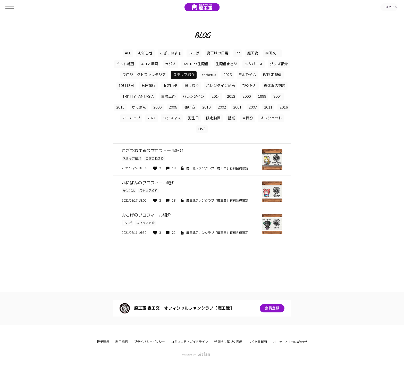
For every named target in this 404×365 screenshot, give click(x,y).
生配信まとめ (226, 64)
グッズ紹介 (279, 64)
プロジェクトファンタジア (144, 74)
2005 (173, 107)
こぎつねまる (170, 53)
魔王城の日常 (217, 53)
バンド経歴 (125, 64)
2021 (151, 118)
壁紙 (231, 118)
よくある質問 (257, 342)
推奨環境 (103, 342)
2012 (231, 96)
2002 (222, 107)
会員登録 (272, 308)
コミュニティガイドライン (189, 342)
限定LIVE (170, 85)
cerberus (209, 74)
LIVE (202, 129)
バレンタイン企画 (220, 85)
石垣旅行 (148, 85)
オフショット (271, 118)
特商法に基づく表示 (228, 342)
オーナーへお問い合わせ (290, 342)
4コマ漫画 (149, 64)
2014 (216, 96)
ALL (128, 53)
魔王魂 (252, 53)
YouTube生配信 (195, 64)
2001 (237, 107)
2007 (253, 107)
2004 (277, 96)
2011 (268, 107)
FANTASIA (247, 74)
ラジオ (170, 64)
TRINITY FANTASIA (138, 96)
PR (237, 53)
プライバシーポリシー (149, 342)
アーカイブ (131, 118)
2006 (157, 107)
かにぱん (139, 107)
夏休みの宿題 (274, 85)
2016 (284, 107)
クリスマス (172, 118)
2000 (246, 96)
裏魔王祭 (168, 96)
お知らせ (145, 53)
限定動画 (213, 118)
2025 (227, 74)
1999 (262, 96)
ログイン (388, 7)
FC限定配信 (272, 74)
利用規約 (121, 342)
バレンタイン (193, 96)
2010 (206, 107)
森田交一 (272, 53)
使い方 (189, 107)
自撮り (247, 118)
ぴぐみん (249, 85)
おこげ (194, 53)
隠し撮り (191, 85)
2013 (120, 107)
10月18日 (126, 85)
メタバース (254, 64)
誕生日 (193, 118)
